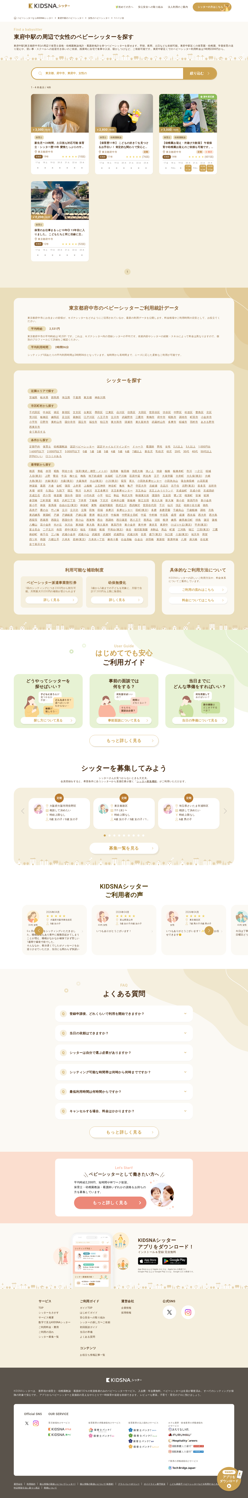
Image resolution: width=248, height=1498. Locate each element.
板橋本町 (178, 471)
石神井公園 (118, 500)
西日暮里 (121, 519)
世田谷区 (154, 412)
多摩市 (172, 422)
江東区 (110, 412)
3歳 (106, 451)
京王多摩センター (122, 490)
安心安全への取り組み (150, 7)
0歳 (85, 451)
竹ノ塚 (55, 510)
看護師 (150, 446)
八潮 (183, 539)
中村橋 (153, 514)
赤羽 (48, 471)
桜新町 (189, 495)
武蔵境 (96, 534)
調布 (203, 510)
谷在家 (204, 539)
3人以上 (190, 446)
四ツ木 (33, 539)
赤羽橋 (150, 539)
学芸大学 (141, 485)
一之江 (199, 471)
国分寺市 (70, 422)
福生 (83, 529)
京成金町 (181, 490)
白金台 (139, 539)
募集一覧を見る (131, 848)
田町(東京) (142, 510)
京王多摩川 (101, 490)
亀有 (122, 485)
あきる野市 (207, 422)
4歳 (113, 451)
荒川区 (33, 417)
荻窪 (123, 480)
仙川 (170, 505)
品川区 (120, 412)
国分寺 (69, 495)
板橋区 (44, 417)
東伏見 (153, 524)
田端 (100, 510)
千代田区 (34, 412)
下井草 (82, 500)
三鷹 (215, 529)
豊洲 (92, 514)
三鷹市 (140, 417)
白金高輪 (126, 539)
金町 (59, 485)
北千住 (175, 485)
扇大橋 (193, 539)
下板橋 (93, 500)
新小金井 (206, 500)
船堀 (102, 529)
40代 (195, 451)
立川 (64, 510)
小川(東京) (111, 480)
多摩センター (125, 510)
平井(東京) (201, 524)
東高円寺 (116, 524)
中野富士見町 (130, 514)
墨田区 (99, 412)
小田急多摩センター (149, 480)
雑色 (205, 505)
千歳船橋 (192, 510)
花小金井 (45, 524)
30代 (186, 451)
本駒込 (155, 529)
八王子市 (102, 417)
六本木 (66, 539)
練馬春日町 (186, 519)
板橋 (167, 471)
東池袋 (80, 524)
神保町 (84, 505)
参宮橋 (33, 500)
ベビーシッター (116, 45)
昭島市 (172, 417)
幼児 (169, 451)
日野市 (44, 422)
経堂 (40, 490)
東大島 (90, 524)
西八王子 (135, 519)
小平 (100, 495)
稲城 (208, 471)
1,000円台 (204, 446)
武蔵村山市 (158, 422)
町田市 (194, 417)
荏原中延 (134, 475)
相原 (32, 471)
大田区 (142, 412)
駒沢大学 (127, 495)
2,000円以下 (54, 451)
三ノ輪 (55, 534)
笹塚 (198, 495)
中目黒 (164, 514)
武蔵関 (107, 534)
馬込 (164, 529)
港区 (56, 412)
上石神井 (100, 485)
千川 (162, 505)
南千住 (44, 534)
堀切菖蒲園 (141, 529)
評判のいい (36, 456)
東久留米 (102, 524)
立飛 (83, 510)
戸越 (56, 514)
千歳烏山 (178, 510)
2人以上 (178, 446)
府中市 (161, 417)
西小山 (80, 519)
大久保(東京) (194, 475)
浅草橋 (114, 471)
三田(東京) (203, 529)
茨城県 (33, 397)
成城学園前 (106, 505)
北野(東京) (188, 485)
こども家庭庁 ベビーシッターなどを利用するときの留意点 (198, 1484)
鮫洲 (206, 495)
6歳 (127, 451)
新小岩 (180, 500)
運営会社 (18, 1484)
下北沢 (104, 500)
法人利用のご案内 (178, 7)
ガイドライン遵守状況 (154, 1484)
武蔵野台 (119, 534)
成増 (173, 514)
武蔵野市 (127, 417)
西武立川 (121, 505)
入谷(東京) (35, 475)
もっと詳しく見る (129, 1132)
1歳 (92, 451)
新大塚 (169, 500)
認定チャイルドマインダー (113, 446)
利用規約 (31, 1484)
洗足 (178, 505)
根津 (165, 519)
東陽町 (47, 514)
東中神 (142, 524)
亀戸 (130, 485)
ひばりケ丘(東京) (181, 524)
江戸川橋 (121, 475)
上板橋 (88, 485)
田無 (92, 510)
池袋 (159, 471)
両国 (42, 539)
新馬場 (52, 505)
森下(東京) (155, 534)
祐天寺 (195, 534)
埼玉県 (66, 397)
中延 (143, 514)
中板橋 (115, 514)
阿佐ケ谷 (67, 471)
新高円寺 (192, 500)
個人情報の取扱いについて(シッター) (58, 1484)
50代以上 (206, 451)
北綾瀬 (153, 485)
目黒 (143, 534)
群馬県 (55, 397)
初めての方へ (124, 7)
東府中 (164, 524)
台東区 (88, 412)
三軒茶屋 (45, 500)
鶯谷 (55, 475)
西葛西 (44, 519)
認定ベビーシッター (82, 446)
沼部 (157, 519)
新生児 (149, 451)
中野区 (178, 412)
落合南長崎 (187, 480)
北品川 (164, 485)
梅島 (83, 475)
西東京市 (34, 427)
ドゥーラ (137, 446)
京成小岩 (195, 490)
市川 (189, 471)
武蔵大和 (132, 534)
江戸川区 (89, 417)
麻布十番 (112, 539)
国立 (70, 490)
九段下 (60, 490)
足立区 (66, 417)
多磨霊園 (164, 510)
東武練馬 (34, 514)
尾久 (132, 480)
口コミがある (54, 456)
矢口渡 (169, 534)
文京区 (77, 412)
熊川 (78, 490)
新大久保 (157, 500)
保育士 (47, 446)
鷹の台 (44, 510)
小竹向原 (89, 495)
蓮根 (214, 519)
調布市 (183, 417)
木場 (32, 490)
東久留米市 (142, 422)
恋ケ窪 (47, 495)
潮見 (56, 500)
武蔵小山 (83, 534)
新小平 (33, 505)
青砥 (40, 471)
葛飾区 (77, 417)
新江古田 (143, 500)
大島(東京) (35, 480)
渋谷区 (167, 412)
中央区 (47, 412)
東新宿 (161, 539)
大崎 (207, 475)
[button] (105, 835)
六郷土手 (53, 539)
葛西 (42, 485)
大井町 (180, 475)
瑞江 (191, 529)
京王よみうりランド (161, 490)
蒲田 (67, 485)
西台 (100, 519)
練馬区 (55, 417)
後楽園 (58, 495)
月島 (211, 510)
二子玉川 (48, 529)
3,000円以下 (72, 451)
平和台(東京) (115, 529)
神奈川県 (100, 397)
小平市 (33, 422)
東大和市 (116, 422)
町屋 (172, 529)
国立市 (82, 422)
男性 (159, 446)
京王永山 (141, 490)
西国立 (55, 519)
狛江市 (104, 422)
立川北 (74, 510)
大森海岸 (81, 480)
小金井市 (206, 417)
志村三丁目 (69, 500)
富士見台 (34, 529)
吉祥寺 (213, 485)
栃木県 (44, 397)
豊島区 (199, 412)
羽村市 (194, 422)
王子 (156, 475)
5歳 (120, 451)
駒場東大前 (142, 495)
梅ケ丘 (74, 475)
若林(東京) (79, 539)
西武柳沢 (134, 505)
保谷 (128, 529)
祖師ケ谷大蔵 (192, 505)
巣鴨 (94, 505)
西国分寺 (67, 519)
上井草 (77, 485)
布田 (59, 529)
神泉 (42, 505)
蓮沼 (206, 519)
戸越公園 (81, 514)
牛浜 (64, 475)
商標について (50, 1488)
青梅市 (150, 417)
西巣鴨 (90, 519)
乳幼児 (160, 451)
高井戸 (33, 510)
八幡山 (33, 524)
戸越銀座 (67, 514)
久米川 (88, 490)
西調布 (110, 519)
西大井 (202, 514)
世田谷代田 (150, 505)
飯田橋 (125, 471)
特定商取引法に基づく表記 (27, 1488)
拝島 (198, 519)
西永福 (191, 514)
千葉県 (77, 397)
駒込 (116, 495)
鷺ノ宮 (178, 495)
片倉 (51, 485)
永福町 (109, 475)
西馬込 (148, 519)
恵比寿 (147, 475)
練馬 (173, 519)
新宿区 (66, 412)
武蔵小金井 (69, 534)
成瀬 (181, 514)
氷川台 (69, 524)
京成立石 (34, 495)
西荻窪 (33, 519)
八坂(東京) (182, 534)
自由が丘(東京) (68, 505)
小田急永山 (171, 480)
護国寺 (156, 495)
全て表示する (37, 431)
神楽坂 (33, 485)
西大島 (213, 514)
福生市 (93, 422)
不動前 (93, 529)
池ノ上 (150, 471)
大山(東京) (96, 480)
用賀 (205, 534)
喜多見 (202, 485)
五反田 (167, 495)
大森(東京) (67, 480)
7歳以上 (137, 451)
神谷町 (112, 485)
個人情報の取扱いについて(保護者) (97, 1484)
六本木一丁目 (97, 539)
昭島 (56, 471)
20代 (177, 451)
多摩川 (110, 510)
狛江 (108, 495)
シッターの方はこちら (214, 7)
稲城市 (183, 422)
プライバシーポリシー (129, 1484)
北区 (209, 412)
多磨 (154, 510)
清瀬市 (129, 422)
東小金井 (130, 524)
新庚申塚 (172, 539)
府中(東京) (71, 529)
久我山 (50, 490)
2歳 (99, 451)
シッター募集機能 (147, 781)
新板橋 (131, 500)
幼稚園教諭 (60, 446)
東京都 (88, 397)
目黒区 (131, 412)
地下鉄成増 (95, 475)
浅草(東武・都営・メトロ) (91, 471)
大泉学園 (167, 475)
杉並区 (189, 412)
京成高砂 (208, 490)
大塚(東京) (51, 480)
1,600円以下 (36, 451)
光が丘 (58, 524)
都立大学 (102, 514)
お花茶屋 (202, 480)
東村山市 (56, 422)
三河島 (182, 529)
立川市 (115, 417)
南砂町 (33, 534)
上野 (47, 475)
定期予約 (34, 446)
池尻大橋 (137, 471)
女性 (167, 446)
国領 (78, 495)
